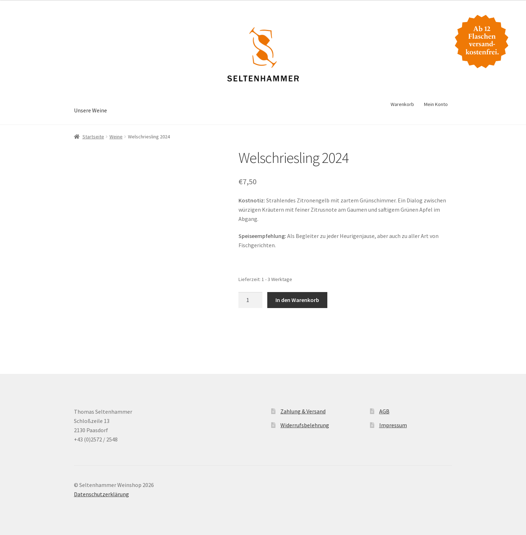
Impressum (393, 425)
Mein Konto (436, 104)
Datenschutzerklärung (101, 494)
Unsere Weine (90, 110)
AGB (384, 411)
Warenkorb (402, 104)
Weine (116, 136)
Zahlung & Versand (303, 411)
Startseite (93, 136)
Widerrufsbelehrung (304, 425)
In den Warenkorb (297, 299)
